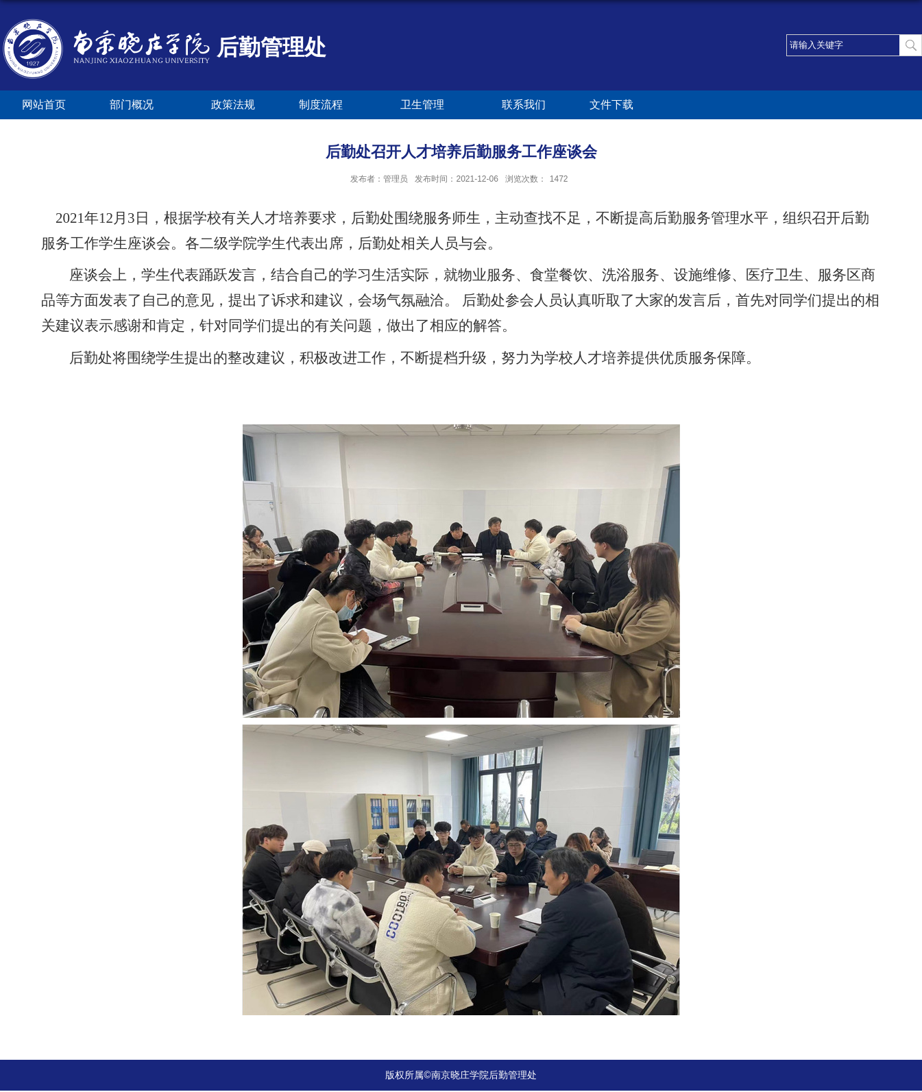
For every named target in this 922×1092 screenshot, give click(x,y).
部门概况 (138, 105)
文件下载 (611, 104)
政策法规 (233, 104)
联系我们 (524, 104)
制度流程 (327, 105)
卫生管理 (429, 105)
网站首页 (44, 104)
